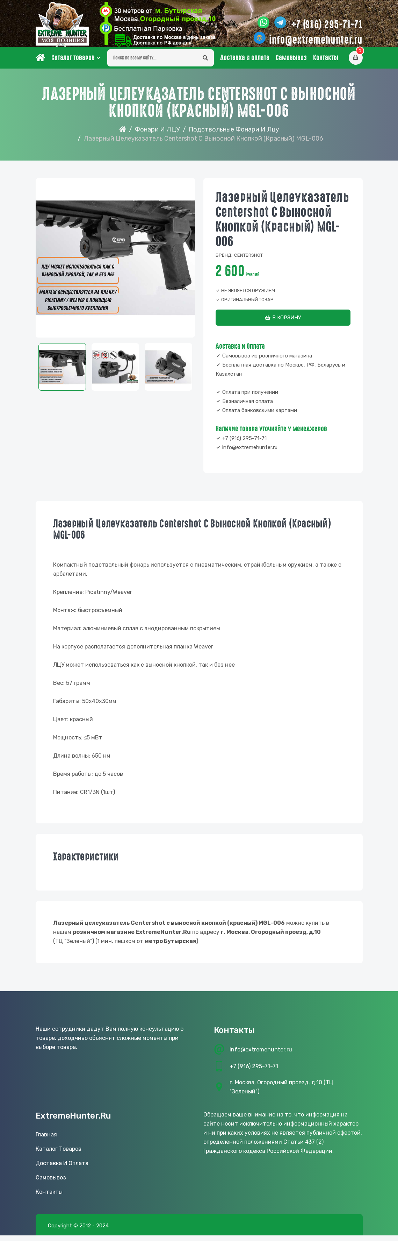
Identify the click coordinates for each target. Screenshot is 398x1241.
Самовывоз (291, 63)
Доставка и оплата (244, 63)
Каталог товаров (73, 63)
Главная (46, 1140)
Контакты (325, 63)
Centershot (248, 260)
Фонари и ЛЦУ (157, 135)
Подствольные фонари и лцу (234, 135)
